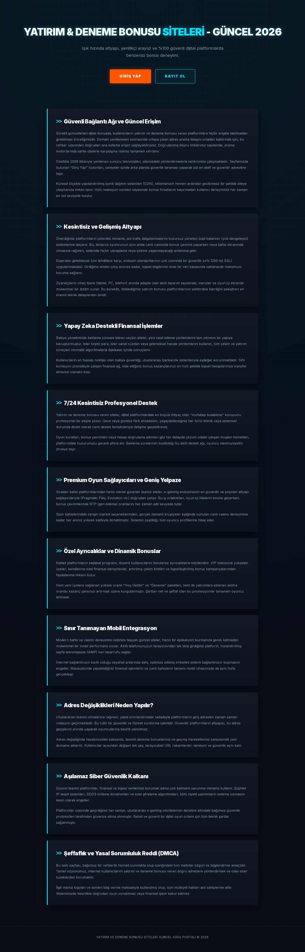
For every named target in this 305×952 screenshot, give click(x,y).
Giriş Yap (130, 76)
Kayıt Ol (175, 76)
